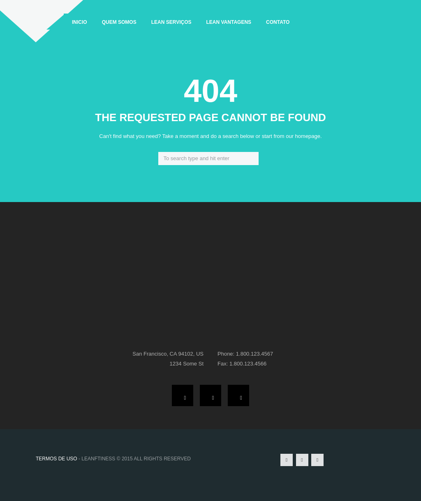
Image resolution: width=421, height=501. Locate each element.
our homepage (303, 136)
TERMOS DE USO (56, 459)
